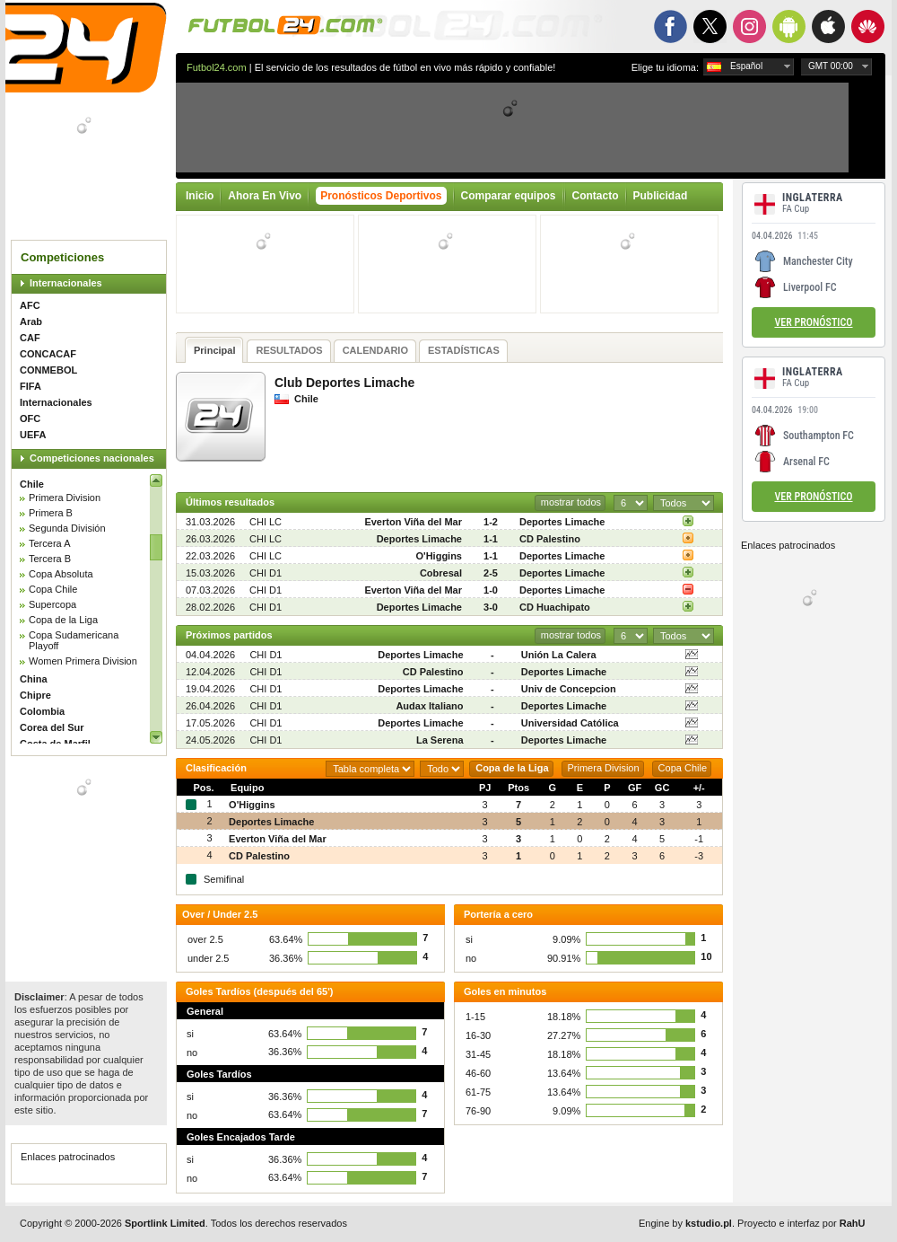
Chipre (35, 695)
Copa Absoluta (61, 573)
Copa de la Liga (63, 619)
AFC (30, 305)
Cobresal (441, 573)
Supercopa (52, 604)
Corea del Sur (52, 727)
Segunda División (67, 528)
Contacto (595, 195)
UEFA (33, 434)
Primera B (51, 512)
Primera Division (64, 497)
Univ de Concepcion (568, 688)
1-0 (490, 590)
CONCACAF (48, 353)
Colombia (42, 711)
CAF (30, 337)
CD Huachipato (554, 607)
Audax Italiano (429, 705)
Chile (32, 484)
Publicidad (660, 195)
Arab (31, 321)
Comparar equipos (508, 195)
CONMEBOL (48, 370)
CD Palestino (549, 538)
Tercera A (49, 543)
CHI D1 (265, 573)
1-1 (490, 538)
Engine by (685, 1223)
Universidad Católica (570, 723)
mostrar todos (571, 502)
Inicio (199, 195)
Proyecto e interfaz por (801, 1223)
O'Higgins (438, 556)
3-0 (490, 607)
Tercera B (50, 558)
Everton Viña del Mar (413, 521)
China (34, 679)
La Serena (440, 740)
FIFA (30, 386)
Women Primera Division (83, 661)
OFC (30, 418)
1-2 (490, 521)
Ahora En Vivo (264, 195)
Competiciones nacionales (92, 458)
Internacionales (66, 282)
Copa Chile (53, 589)
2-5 (490, 573)
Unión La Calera (559, 654)
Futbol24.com (217, 67)
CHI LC (265, 521)
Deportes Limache (562, 521)
